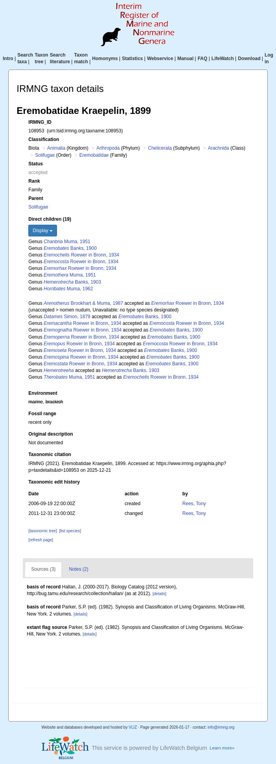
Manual (185, 58)
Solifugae (45, 155)
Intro (8, 58)
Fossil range (42, 413)
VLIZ (133, 727)
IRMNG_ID (40, 122)
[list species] (70, 531)
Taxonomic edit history (53, 482)
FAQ (203, 58)
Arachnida (218, 148)
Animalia (56, 148)
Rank (34, 181)
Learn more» (222, 748)
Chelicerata (160, 148)
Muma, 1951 (67, 241)
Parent (35, 198)
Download (249, 58)
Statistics (132, 58)
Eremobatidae (94, 155)
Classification (43, 139)
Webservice (160, 58)
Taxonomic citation (49, 454)
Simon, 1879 (67, 316)
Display (43, 230)
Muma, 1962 (68, 288)
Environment (42, 393)
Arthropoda (108, 148)
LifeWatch (223, 58)
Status (35, 164)
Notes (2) (78, 569)
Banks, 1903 (72, 282)
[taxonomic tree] (42, 531)
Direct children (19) (49, 219)
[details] (159, 594)
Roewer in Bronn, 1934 (81, 255)
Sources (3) (43, 569)
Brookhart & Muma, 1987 (83, 303)
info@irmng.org (221, 727)
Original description (50, 434)
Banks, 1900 (70, 248)
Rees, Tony (194, 503)
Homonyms (105, 58)
